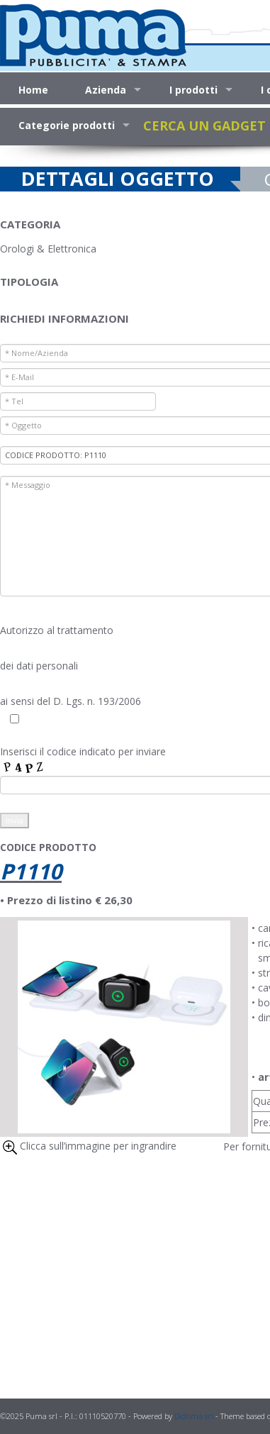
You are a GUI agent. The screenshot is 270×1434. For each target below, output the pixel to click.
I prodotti (193, 89)
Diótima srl (193, 1416)
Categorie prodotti (66, 125)
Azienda (105, 89)
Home (33, 89)
